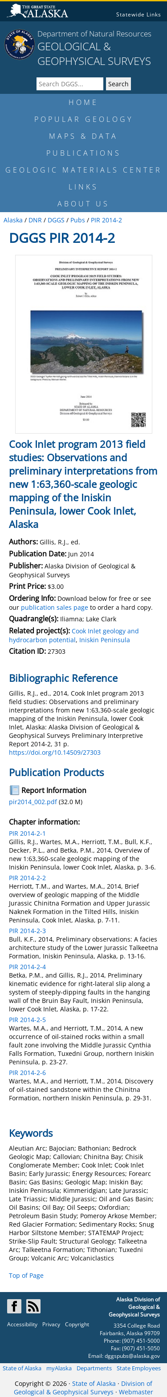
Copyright (77, 1324)
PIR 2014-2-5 (27, 1019)
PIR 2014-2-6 (27, 1072)
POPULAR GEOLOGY (83, 119)
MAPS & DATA (83, 136)
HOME (83, 102)
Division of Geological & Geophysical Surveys (83, 1387)
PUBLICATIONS (83, 153)
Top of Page (26, 1275)
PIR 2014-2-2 (27, 878)
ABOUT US (83, 204)
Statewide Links (138, 14)
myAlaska (59, 1368)
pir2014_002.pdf (33, 801)
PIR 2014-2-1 (27, 833)
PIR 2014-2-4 (27, 966)
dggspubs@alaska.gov (132, 1356)
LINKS (83, 187)
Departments (94, 1368)
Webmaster (136, 1392)
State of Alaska (22, 1368)
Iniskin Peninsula (104, 640)
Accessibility (22, 1324)
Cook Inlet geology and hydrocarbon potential (74, 635)
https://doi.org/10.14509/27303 (55, 752)
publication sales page (54, 607)
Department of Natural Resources (94, 33)
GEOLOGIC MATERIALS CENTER (83, 170)
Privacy (51, 1324)
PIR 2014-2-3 (27, 930)
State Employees (139, 1368)
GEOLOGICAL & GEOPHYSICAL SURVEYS (94, 53)
